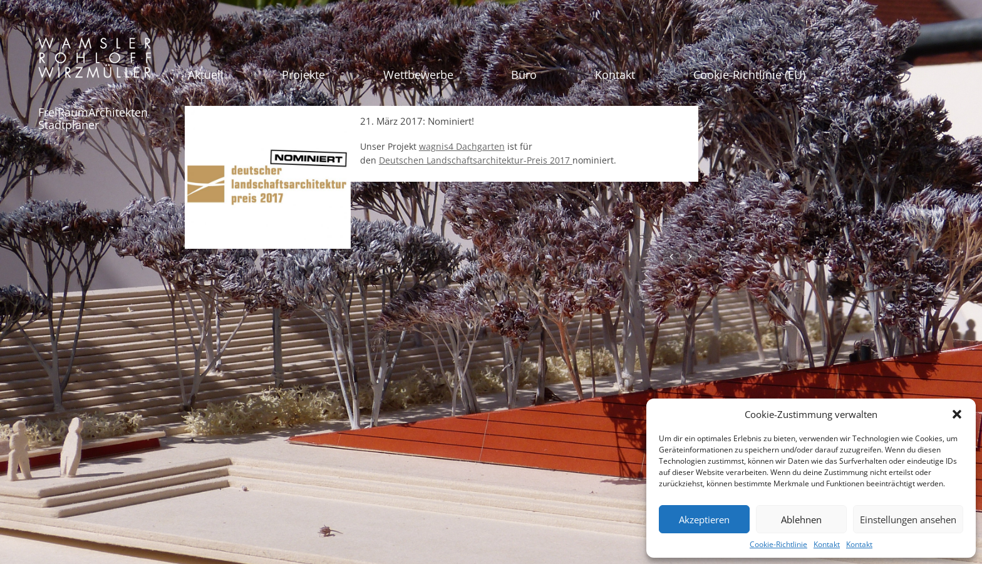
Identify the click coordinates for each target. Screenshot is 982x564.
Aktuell (206, 74)
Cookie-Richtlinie (778, 544)
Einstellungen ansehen (908, 519)
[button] (957, 414)
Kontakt (827, 544)
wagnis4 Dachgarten (462, 146)
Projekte (303, 74)
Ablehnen (801, 519)
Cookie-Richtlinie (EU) (749, 74)
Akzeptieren (704, 519)
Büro (524, 74)
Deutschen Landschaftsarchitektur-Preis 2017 (475, 160)
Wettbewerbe (418, 74)
